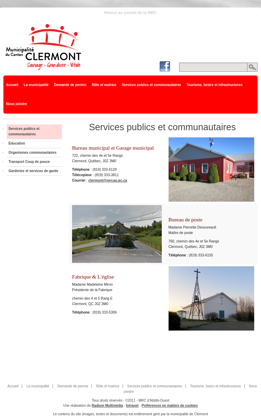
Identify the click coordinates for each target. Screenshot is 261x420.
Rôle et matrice (104, 85)
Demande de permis (70, 85)
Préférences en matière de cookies (170, 405)
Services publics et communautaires (151, 85)
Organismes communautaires (32, 152)
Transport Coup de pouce (29, 162)
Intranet (132, 405)
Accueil (12, 85)
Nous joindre (16, 104)
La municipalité (36, 85)
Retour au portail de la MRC (130, 12)
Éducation (16, 143)
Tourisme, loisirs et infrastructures (215, 85)
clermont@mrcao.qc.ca (107, 180)
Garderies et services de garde (33, 171)
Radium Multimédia (107, 405)
